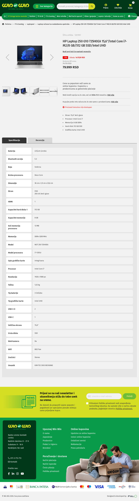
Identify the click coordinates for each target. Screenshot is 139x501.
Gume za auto (118, 16)
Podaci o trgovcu (50, 444)
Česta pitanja (48, 468)
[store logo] (15, 6)
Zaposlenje (47, 437)
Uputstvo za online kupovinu (83, 433)
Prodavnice (47, 440)
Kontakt (12, 462)
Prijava (105, 8)
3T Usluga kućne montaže (17, 16)
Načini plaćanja (49, 460)
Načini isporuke (49, 464)
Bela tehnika (61, 16)
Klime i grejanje (90, 16)
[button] (7, 57)
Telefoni (32, 16)
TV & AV (40, 16)
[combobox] (76, 6)
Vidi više (110, 95)
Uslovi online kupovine (81, 437)
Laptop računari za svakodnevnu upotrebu (54, 24)
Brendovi (46, 448)
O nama (46, 433)
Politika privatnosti (51, 471)
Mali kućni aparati (75, 16)
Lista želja (118, 8)
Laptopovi (30, 24)
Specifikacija (14, 140)
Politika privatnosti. (124, 409)
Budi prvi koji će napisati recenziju (77, 52)
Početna (8, 24)
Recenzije (40, 140)
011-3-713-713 (14, 458)
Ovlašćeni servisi (78, 440)
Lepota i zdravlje (104, 16)
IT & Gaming (50, 16)
